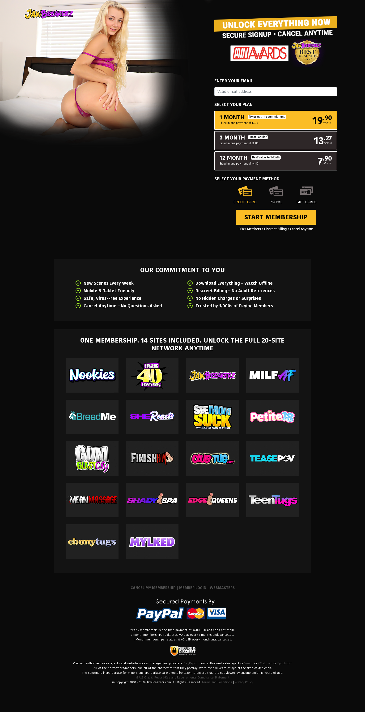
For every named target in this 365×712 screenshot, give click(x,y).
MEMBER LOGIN (192, 587)
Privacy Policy (244, 682)
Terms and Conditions (217, 682)
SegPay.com (192, 663)
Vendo (248, 663)
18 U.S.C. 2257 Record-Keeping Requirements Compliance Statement (182, 677)
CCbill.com (265, 663)
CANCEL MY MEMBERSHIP (153, 587)
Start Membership (275, 217)
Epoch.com (284, 663)
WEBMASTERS (222, 587)
